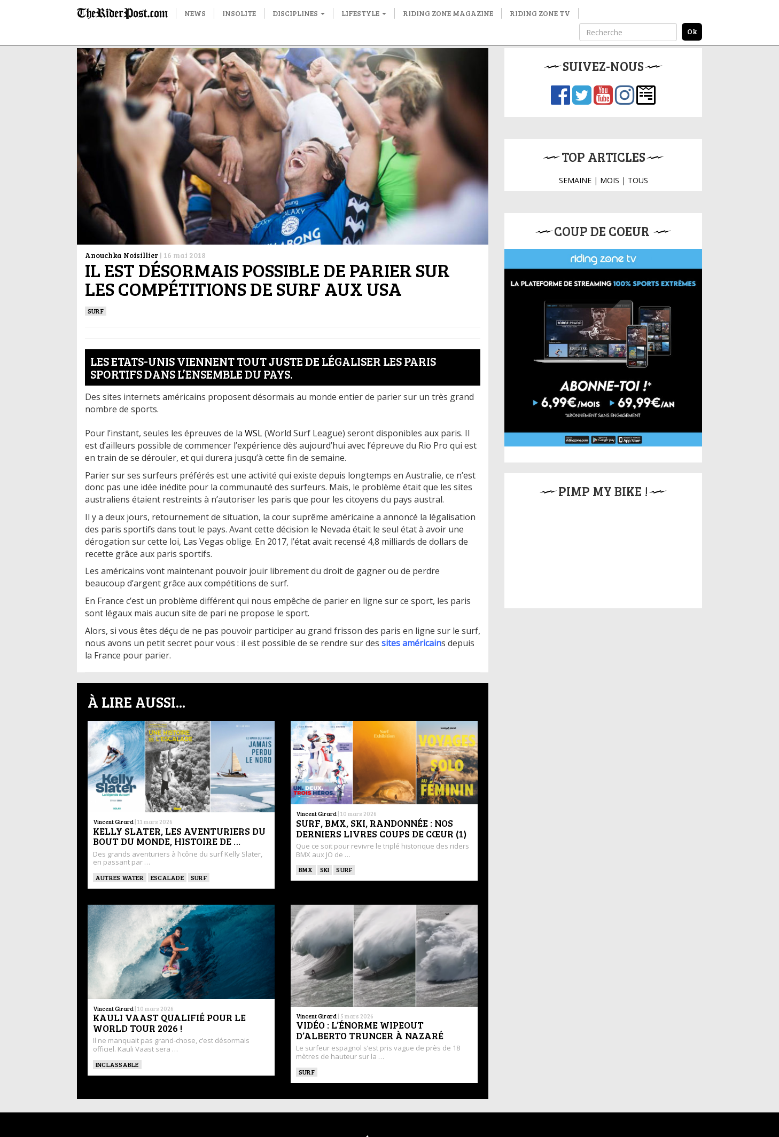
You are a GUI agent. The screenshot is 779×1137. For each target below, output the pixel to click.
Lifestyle (363, 13)
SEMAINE (575, 180)
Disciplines (298, 13)
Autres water (120, 877)
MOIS (609, 180)
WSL (253, 433)
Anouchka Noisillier (121, 255)
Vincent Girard (113, 822)
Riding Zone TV (540, 13)
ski (325, 869)
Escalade (167, 877)
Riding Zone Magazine (448, 13)
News (195, 13)
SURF (96, 311)
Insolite (239, 13)
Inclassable (117, 1064)
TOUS (638, 180)
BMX (306, 869)
